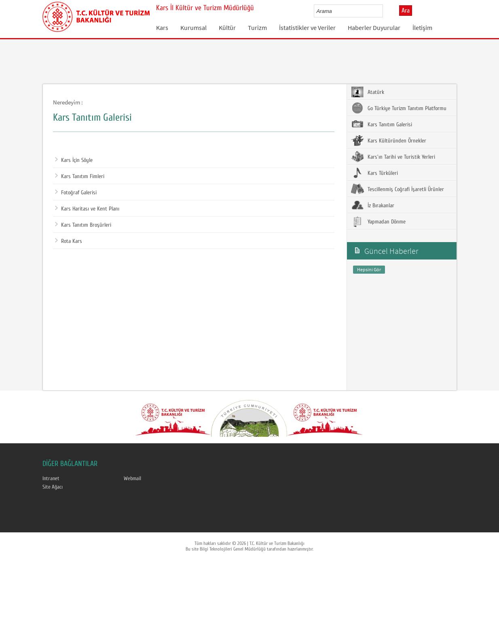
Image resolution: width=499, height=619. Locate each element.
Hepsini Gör (369, 269)
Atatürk (367, 92)
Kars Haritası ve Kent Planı (87, 209)
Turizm (257, 27)
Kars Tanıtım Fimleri (79, 176)
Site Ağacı (52, 487)
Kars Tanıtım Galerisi (381, 124)
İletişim (422, 27)
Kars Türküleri (374, 173)
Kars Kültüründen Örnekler (388, 140)
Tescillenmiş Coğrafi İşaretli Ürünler (397, 189)
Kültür (227, 27)
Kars (162, 27)
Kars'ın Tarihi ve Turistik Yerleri (393, 156)
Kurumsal (193, 27)
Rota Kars (68, 241)
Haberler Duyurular (374, 27)
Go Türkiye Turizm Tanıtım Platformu (398, 108)
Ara (406, 10)
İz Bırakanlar (372, 205)
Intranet (50, 478)
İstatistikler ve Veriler (307, 27)
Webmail (132, 478)
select (385, 10)
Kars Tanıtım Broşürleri (83, 225)
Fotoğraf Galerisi (76, 193)
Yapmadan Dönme (378, 221)
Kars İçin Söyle (74, 160)
